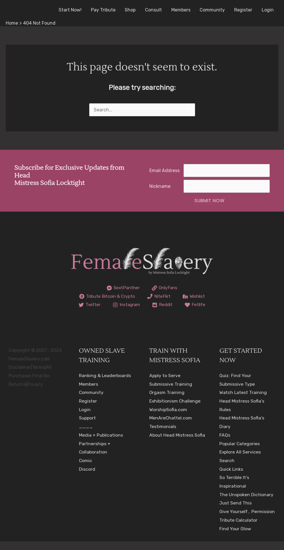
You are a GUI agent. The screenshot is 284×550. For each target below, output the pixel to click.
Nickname (159, 186)
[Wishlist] (104, 304)
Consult (154, 10)
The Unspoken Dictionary (246, 503)
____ (86, 435)
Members (181, 10)
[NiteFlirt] (178, 296)
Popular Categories (239, 452)
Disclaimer (20, 376)
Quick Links (231, 477)
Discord (87, 477)
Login (268, 10)
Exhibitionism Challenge (175, 409)
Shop (131, 10)
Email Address (164, 170)
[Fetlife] (158, 313)
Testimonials (162, 435)
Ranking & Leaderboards (105, 384)
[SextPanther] (123, 288)
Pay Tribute (104, 10)
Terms (38, 376)
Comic (85, 469)
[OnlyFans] (165, 288)
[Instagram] (177, 304)
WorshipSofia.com (168, 418)
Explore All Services (240, 460)
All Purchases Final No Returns (30, 384)
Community (212, 10)
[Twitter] (139, 304)
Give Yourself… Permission (247, 520)
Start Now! (71, 10)
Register (244, 10)
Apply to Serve (164, 384)
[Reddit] (125, 313)
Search (227, 469)
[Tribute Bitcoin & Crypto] (123, 296)
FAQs (224, 443)
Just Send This (235, 511)
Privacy (35, 392)
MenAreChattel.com (170, 426)
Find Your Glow (235, 537)
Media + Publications (101, 443)
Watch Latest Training (243, 401)
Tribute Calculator (238, 528)
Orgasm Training (167, 401)
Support (87, 426)
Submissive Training (170, 392)
